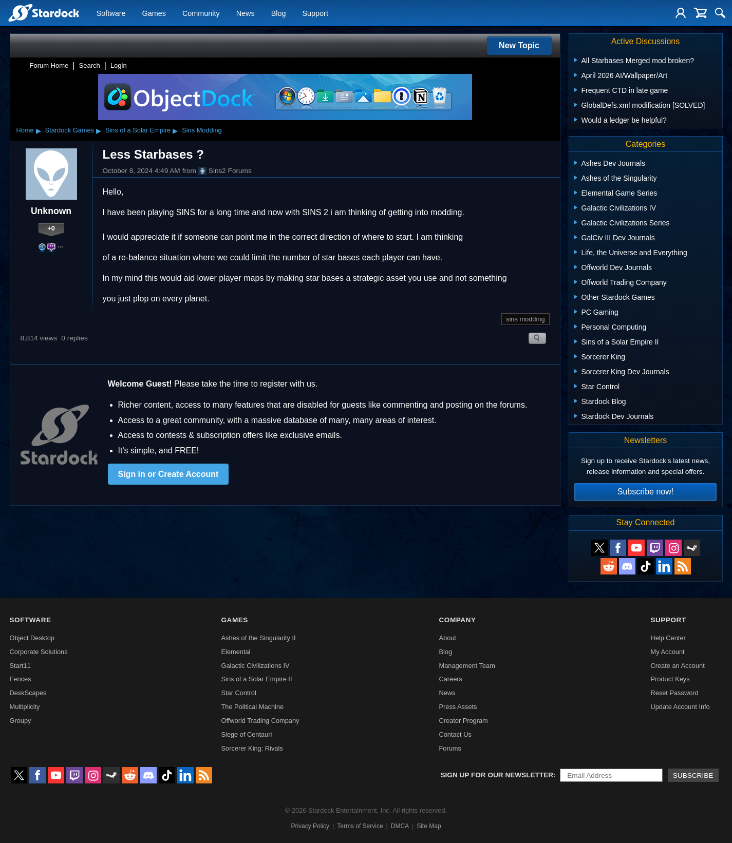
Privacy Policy (310, 826)
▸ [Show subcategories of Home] (38, 130)
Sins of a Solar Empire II (256, 679)
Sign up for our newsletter (497, 775)
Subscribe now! (645, 491)
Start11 (20, 665)
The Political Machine (252, 707)
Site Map (429, 826)
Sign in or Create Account (168, 474)
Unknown (51, 211)
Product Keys (669, 679)
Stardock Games (69, 130)
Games (154, 13)
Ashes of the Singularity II (258, 638)
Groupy (20, 720)
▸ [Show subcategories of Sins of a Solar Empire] (175, 130)
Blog (278, 13)
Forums (450, 748)
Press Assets (458, 707)
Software (111, 13)
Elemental (236, 652)
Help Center (667, 638)
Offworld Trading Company (260, 720)
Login (118, 65)
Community (201, 13)
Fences (20, 679)
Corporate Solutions (39, 652)
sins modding (525, 319)
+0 (51, 228)
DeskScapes (28, 693)
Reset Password (674, 693)
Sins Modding (202, 130)
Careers (450, 679)
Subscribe (693, 775)
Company (457, 620)
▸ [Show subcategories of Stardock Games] (98, 130)
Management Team (467, 665)
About (447, 638)
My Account (667, 652)
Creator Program (463, 720)
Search (89, 65)
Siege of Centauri (246, 734)
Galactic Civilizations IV (255, 665)
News (245, 13)
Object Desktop (32, 638)
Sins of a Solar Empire (138, 130)
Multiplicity (25, 707)
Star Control (238, 693)
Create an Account (677, 665)
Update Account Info (679, 707)
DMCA (400, 826)
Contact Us (455, 734)
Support (315, 13)
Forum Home (49, 65)
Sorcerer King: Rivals (252, 748)
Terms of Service (360, 826)
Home (25, 130)
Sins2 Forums (225, 171)
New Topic (519, 45)
